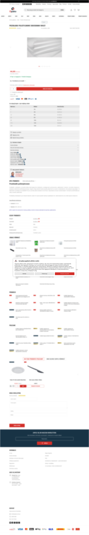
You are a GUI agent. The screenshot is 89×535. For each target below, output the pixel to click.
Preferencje (44, 273)
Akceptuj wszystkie (64, 273)
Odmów (24, 273)
